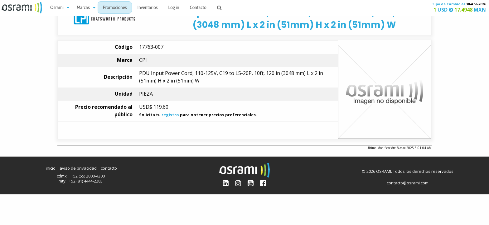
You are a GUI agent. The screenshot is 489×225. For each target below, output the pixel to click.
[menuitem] (58, 7)
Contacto (198, 8)
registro (170, 115)
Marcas (83, 8)
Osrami (57, 8)
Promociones (115, 8)
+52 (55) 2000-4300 (88, 175)
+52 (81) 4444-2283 (86, 180)
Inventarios (147, 8)
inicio (51, 168)
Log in (173, 8)
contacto (109, 168)
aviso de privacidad (78, 168)
